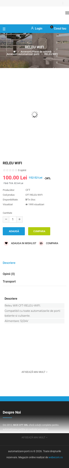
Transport (9, 281)
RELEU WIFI (51, 54)
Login (36, 28)
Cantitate (7, 213)
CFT (28, 189)
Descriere (9, 263)
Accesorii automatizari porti (23, 54)
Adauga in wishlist (20, 243)
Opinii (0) (9, 274)
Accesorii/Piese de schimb (36, 52)
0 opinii (22, 170)
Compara (48, 243)
